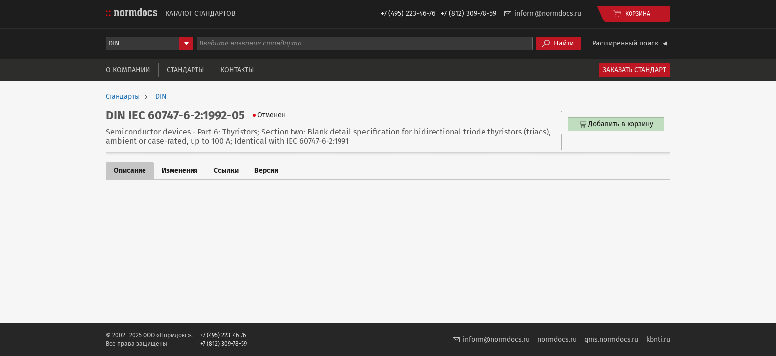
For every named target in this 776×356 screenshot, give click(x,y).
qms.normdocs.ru (611, 339)
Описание (130, 170)
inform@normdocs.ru (547, 13)
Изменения (180, 170)
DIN (161, 97)
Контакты (237, 70)
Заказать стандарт (634, 70)
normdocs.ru (557, 339)
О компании (128, 70)
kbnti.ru (658, 339)
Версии (266, 170)
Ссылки (226, 170)
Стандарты (185, 70)
